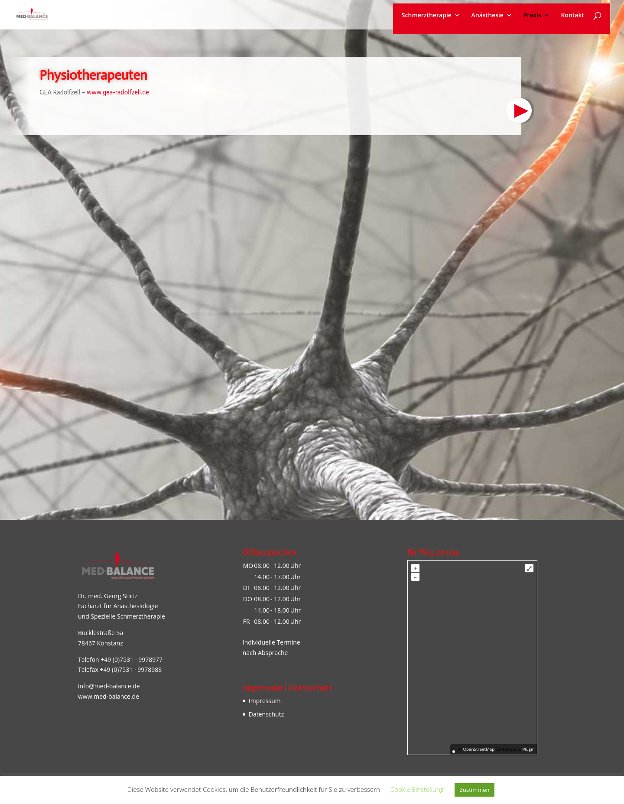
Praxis (532, 15)
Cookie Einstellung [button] (417, 789)
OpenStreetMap (478, 749)
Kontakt (572, 15)
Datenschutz (266, 714)
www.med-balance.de (108, 696)
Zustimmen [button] (475, 790)
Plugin (528, 749)
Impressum (265, 701)
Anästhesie (487, 15)
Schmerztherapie (427, 15)
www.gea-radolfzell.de (119, 92)
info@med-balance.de (109, 686)
